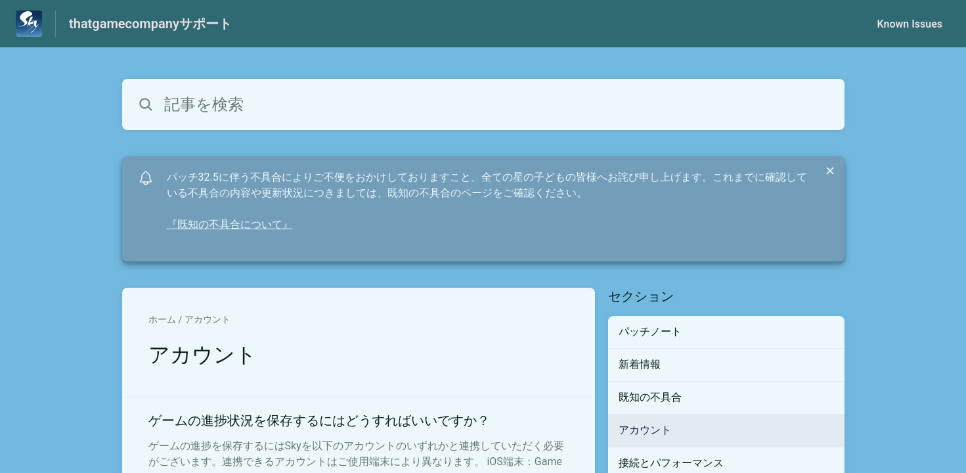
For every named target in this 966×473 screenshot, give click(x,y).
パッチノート (650, 331)
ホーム (162, 319)
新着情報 (640, 364)
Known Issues (909, 24)
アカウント (208, 319)
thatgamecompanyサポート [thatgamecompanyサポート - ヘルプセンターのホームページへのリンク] (150, 24)
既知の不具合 (650, 397)
